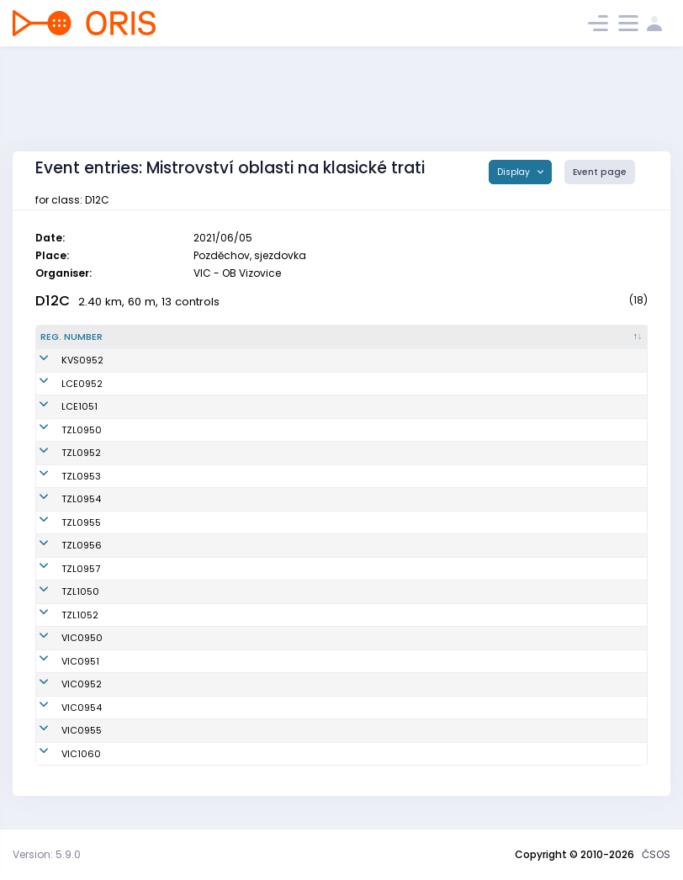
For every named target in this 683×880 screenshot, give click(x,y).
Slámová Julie (173, 406)
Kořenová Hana (177, 591)
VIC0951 (59, 661)
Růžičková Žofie (176, 476)
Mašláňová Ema (178, 522)
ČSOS (656, 854)
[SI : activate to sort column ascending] (607, 337)
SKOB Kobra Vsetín (359, 360)
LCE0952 (61, 383)
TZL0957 (59, 568)
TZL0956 (60, 545)
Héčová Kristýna (179, 568)
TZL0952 (60, 452)
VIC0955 (60, 730)
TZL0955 (60, 522)
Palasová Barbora (182, 615)
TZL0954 (60, 499)
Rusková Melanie (180, 730)
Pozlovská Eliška (178, 499)
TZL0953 (60, 476)
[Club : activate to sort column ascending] (398, 337)
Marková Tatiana (180, 754)
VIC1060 (60, 754)
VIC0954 (60, 707)
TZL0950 (60, 430)
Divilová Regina (176, 383)
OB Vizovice (342, 637)
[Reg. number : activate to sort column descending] (86, 337)
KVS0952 (61, 360)
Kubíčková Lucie (178, 684)
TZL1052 (58, 615)
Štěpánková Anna (181, 360)
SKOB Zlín (337, 430)
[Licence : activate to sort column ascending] (526, 337)
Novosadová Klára (184, 452)
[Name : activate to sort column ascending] (223, 337)
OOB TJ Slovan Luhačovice (377, 383)
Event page (600, 172)
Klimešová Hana (179, 545)
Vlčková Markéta (180, 661)
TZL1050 (59, 591)
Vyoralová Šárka (178, 637)
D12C (52, 300)
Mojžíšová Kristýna (185, 707)
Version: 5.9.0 (47, 854)
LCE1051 (58, 406)
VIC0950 (61, 637)
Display (514, 172)
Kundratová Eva (177, 430)
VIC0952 (60, 684)
